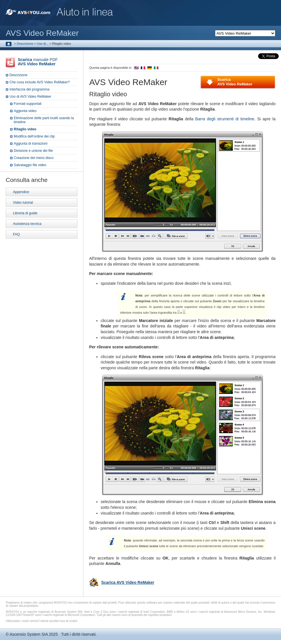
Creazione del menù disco (34, 158)
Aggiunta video (25, 111)
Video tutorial (23, 203)
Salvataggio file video (30, 165)
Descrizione (25, 43)
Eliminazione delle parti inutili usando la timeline (44, 120)
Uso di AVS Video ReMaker (30, 97)
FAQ (16, 234)
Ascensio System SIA (28, 634)
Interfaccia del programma (29, 89)
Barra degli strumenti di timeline (224, 119)
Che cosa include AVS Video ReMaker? (39, 82)
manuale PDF (38, 61)
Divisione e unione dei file (33, 151)
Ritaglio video (25, 129)
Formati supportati (28, 104)
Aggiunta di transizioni (30, 144)
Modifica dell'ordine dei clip (34, 136)
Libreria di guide (25, 213)
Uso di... (42, 43)
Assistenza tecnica (27, 224)
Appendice (21, 192)
